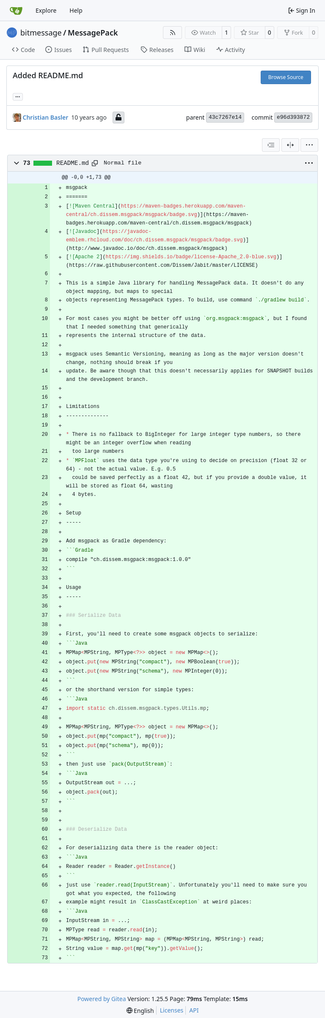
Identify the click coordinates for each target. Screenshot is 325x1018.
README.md (72, 163)
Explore (46, 10)
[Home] (16, 10)
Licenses (172, 1010)
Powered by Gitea (101, 999)
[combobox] (271, 145)
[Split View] (290, 145)
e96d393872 (293, 117)
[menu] (309, 145)
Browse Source (285, 77)
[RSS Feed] (172, 32)
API (193, 1010)
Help (76, 10)
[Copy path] (95, 163)
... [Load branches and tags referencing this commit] (17, 96)
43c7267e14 (225, 117)
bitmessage (41, 32)
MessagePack (93, 32)
